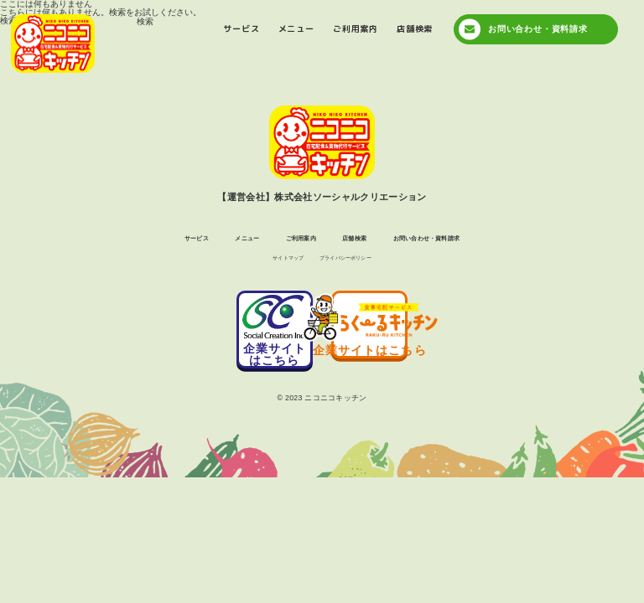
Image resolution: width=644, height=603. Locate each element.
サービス (241, 28)
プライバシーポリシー (353, 263)
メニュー (296, 28)
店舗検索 (415, 28)
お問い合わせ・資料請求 (538, 29)
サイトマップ (275, 263)
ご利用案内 (355, 28)
